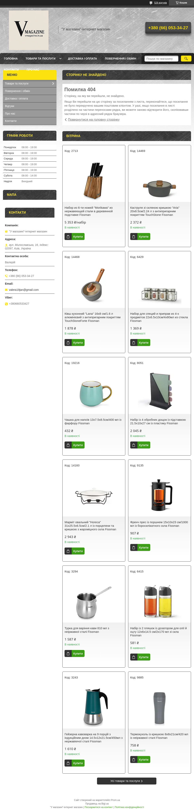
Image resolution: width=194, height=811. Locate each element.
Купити (78, 236)
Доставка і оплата (82, 58)
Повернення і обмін (120, 58)
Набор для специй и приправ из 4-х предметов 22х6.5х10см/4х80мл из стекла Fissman (159, 317)
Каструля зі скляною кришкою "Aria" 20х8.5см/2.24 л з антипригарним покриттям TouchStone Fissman (155, 211)
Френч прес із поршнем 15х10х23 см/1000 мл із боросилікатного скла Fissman (159, 523)
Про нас (33, 69)
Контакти (11, 69)
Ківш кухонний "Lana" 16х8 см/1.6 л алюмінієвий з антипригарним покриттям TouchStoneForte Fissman (93, 317)
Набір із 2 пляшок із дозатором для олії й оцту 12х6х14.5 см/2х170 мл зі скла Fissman (158, 631)
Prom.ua (115, 800)
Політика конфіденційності (129, 807)
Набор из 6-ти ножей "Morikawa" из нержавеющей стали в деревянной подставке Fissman (89, 211)
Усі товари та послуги (125, 781)
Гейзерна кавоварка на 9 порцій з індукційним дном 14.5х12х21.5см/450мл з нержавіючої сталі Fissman (94, 737)
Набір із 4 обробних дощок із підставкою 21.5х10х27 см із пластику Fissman (158, 421)
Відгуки (9, 106)
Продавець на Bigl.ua (97, 803)
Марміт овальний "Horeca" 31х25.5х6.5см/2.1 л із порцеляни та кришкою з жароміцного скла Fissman (90, 525)
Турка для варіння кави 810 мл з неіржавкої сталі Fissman (87, 629)
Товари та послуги (40, 58)
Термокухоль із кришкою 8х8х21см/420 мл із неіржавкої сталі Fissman (159, 735)
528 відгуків (160, 2)
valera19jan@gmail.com (24, 289)
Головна (11, 58)
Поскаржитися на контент (99, 807)
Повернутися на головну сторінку (94, 119)
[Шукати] (186, 59)
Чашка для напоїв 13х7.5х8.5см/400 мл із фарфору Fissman (93, 421)
